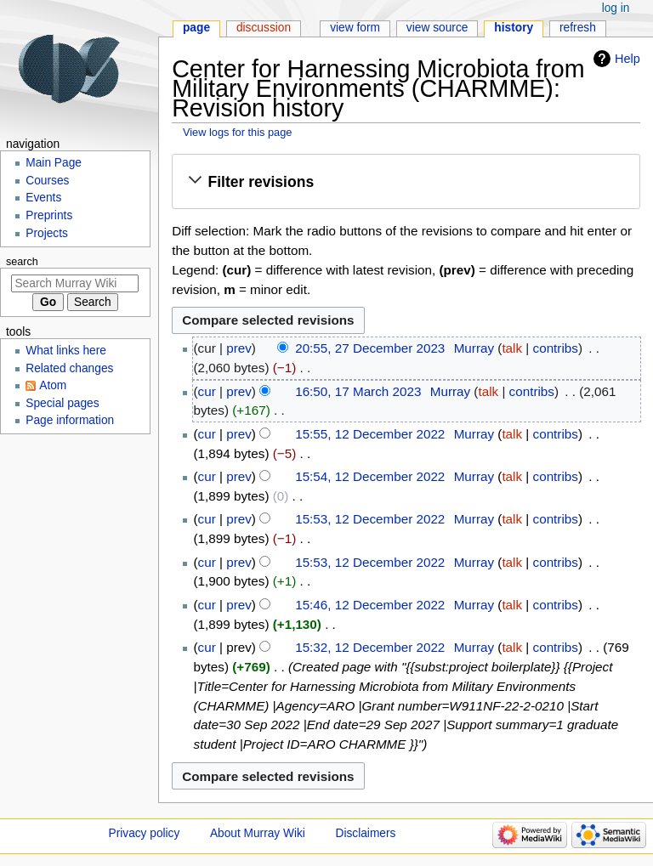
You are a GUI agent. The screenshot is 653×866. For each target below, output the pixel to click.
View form (355, 27)
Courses (47, 180)
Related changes (69, 368)
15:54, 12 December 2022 (370, 476)
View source (437, 27)
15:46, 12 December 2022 (370, 604)
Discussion (263, 27)
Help (627, 58)
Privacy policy (144, 833)
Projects (47, 233)
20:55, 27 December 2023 (370, 348)
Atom (52, 385)
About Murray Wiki (257, 833)
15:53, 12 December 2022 (370, 519)
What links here (66, 350)
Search (22, 262)
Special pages (62, 403)
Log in (616, 8)
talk (512, 348)
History (513, 27)
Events (43, 197)
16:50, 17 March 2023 (358, 391)
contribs (555, 348)
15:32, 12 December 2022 (370, 647)
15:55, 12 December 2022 (370, 434)
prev (239, 348)
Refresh (577, 27)
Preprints (49, 215)
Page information (70, 420)
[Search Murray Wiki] (75, 283)
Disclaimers (366, 833)
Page (196, 27)
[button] (405, 181)
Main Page (54, 162)
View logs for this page (237, 132)
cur (207, 391)
